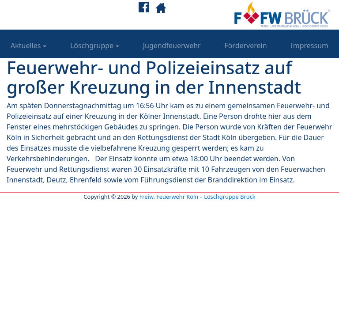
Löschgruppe (91, 45)
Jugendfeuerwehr (172, 45)
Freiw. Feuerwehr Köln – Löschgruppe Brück (197, 197)
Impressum (309, 45)
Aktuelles (26, 45)
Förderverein (245, 45)
